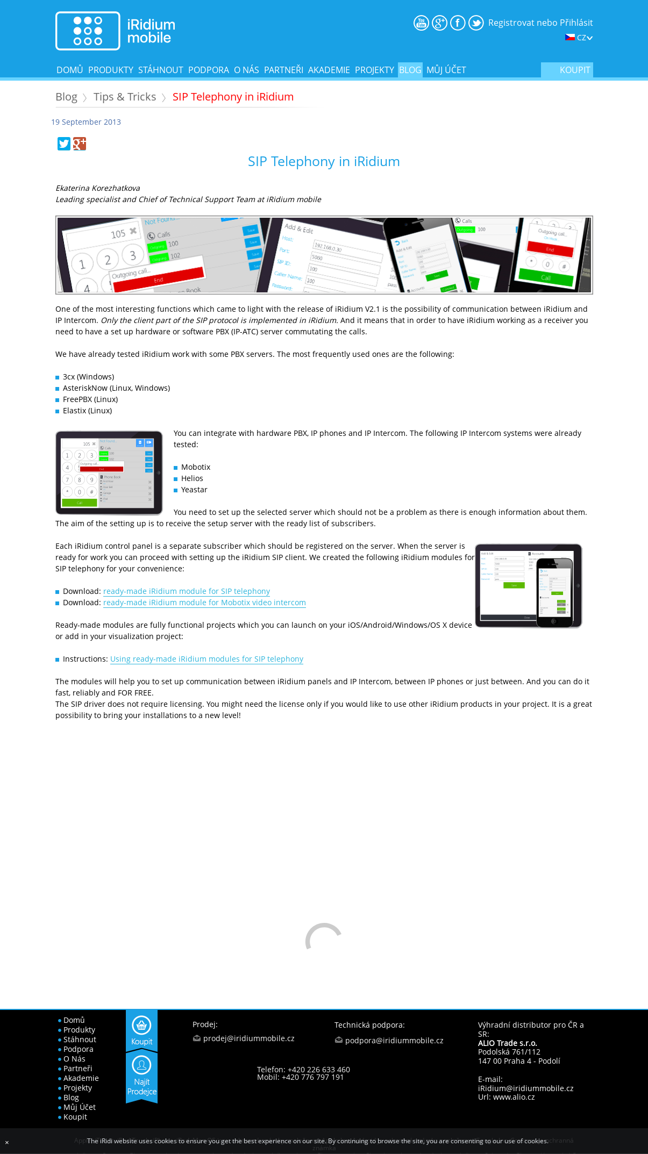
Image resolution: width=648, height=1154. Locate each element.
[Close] (7, 1142)
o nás (246, 70)
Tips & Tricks (125, 96)
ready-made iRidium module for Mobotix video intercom (204, 602)
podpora (208, 70)
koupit (575, 70)
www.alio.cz (514, 1097)
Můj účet (446, 70)
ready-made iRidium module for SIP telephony (186, 591)
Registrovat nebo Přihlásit (540, 22)
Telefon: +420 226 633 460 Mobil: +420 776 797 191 (303, 1073)
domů (69, 70)
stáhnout (160, 70)
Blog (66, 96)
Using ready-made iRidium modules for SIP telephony (206, 659)
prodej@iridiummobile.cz (249, 1038)
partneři (283, 70)
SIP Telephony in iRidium (233, 96)
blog (410, 70)
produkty (110, 70)
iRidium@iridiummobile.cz (526, 1088)
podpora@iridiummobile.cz (394, 1040)
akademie (329, 70)
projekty (374, 70)
